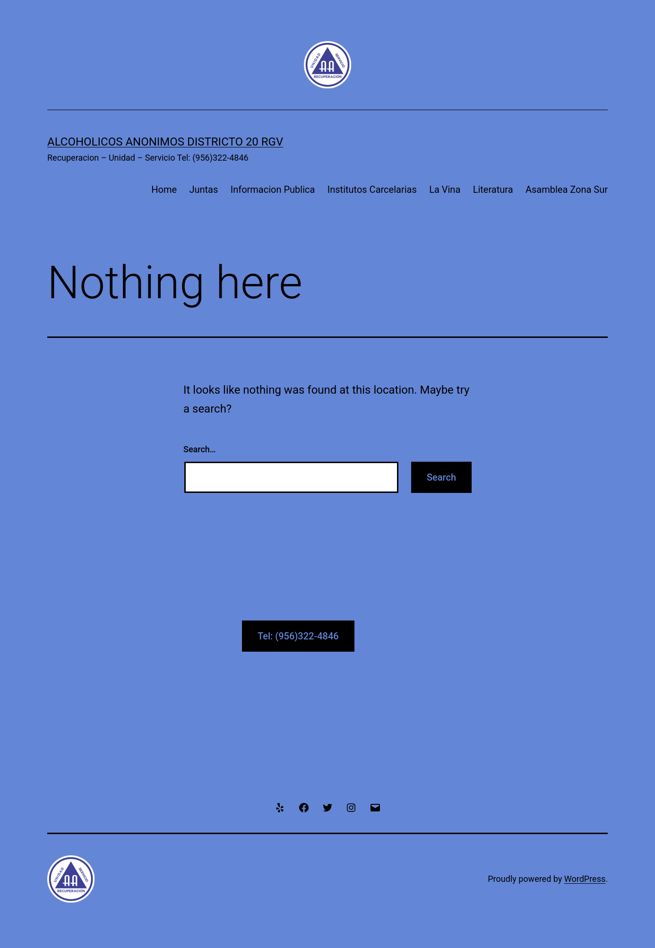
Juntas (203, 189)
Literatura (493, 189)
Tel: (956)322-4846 (298, 636)
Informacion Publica (273, 189)
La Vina (444, 189)
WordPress (584, 879)
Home (164, 189)
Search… (199, 449)
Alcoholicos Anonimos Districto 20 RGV (165, 141)
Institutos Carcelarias (372, 189)
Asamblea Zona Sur (567, 189)
